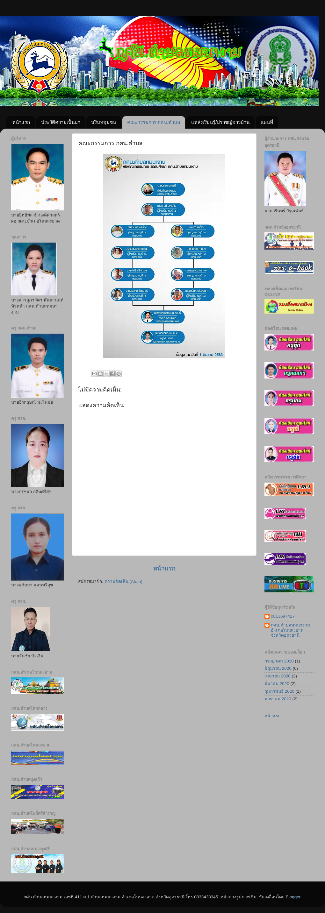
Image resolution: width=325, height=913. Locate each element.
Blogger (293, 897)
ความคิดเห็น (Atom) (123, 581)
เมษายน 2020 (277, 676)
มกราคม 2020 (277, 699)
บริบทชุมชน (103, 122)
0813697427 (283, 616)
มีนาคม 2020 (276, 683)
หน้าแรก (21, 122)
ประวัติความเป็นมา (60, 122)
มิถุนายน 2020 (278, 668)
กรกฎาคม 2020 (279, 661)
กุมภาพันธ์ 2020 (279, 691)
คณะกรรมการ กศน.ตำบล (153, 122)
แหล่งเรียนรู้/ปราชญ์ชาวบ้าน (220, 122)
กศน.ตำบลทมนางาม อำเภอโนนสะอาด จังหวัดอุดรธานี (290, 630)
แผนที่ (267, 122)
